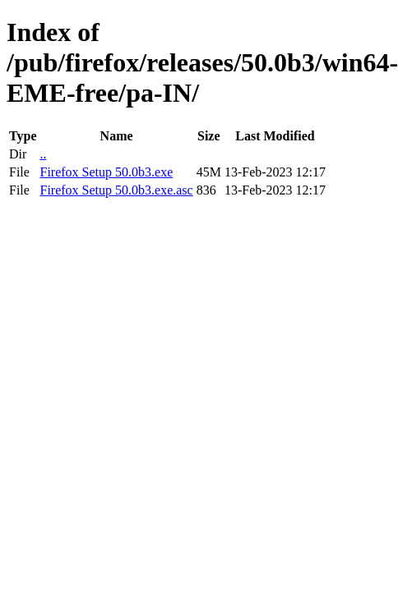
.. (42, 154)
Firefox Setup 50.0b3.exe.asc (115, 190)
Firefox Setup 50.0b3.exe (106, 172)
